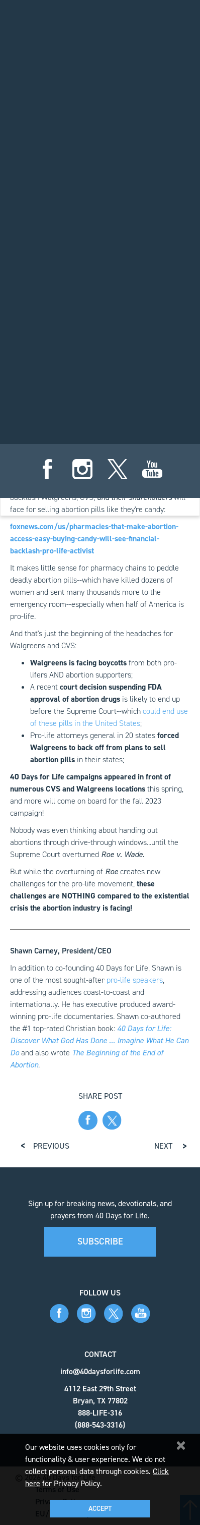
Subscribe (100, 1241)
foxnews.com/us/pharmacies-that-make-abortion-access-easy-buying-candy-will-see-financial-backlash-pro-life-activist (94, 538)
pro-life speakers (135, 980)
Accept (100, 1508)
